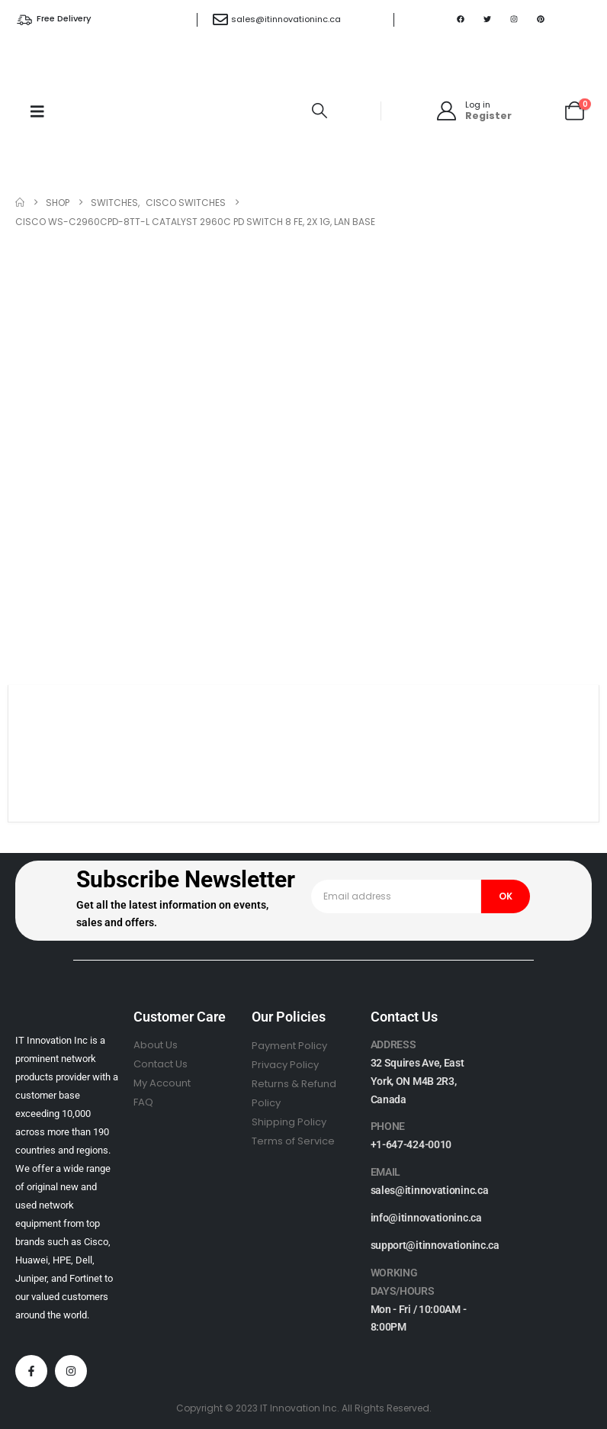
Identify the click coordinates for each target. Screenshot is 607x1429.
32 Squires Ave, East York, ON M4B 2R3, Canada (417, 1081)
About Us (155, 1045)
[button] (319, 111)
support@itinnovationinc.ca (435, 1245)
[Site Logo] (184, 111)
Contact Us (160, 1064)
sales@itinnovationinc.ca (286, 19)
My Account (162, 1083)
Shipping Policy (289, 1122)
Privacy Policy (285, 1064)
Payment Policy (289, 1045)
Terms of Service (293, 1141)
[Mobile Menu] (37, 111)
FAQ (143, 1102)
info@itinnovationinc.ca (426, 1218)
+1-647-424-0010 (411, 1144)
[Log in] (473, 111)
